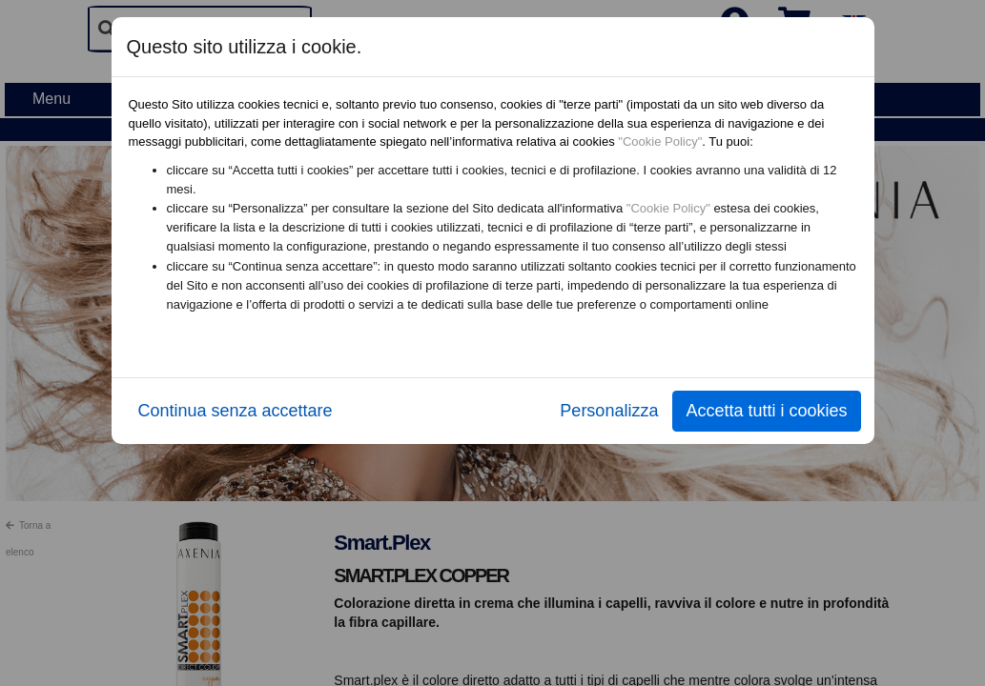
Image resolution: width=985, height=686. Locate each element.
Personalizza (609, 410)
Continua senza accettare (235, 410)
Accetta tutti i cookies (766, 410)
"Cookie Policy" (660, 141)
